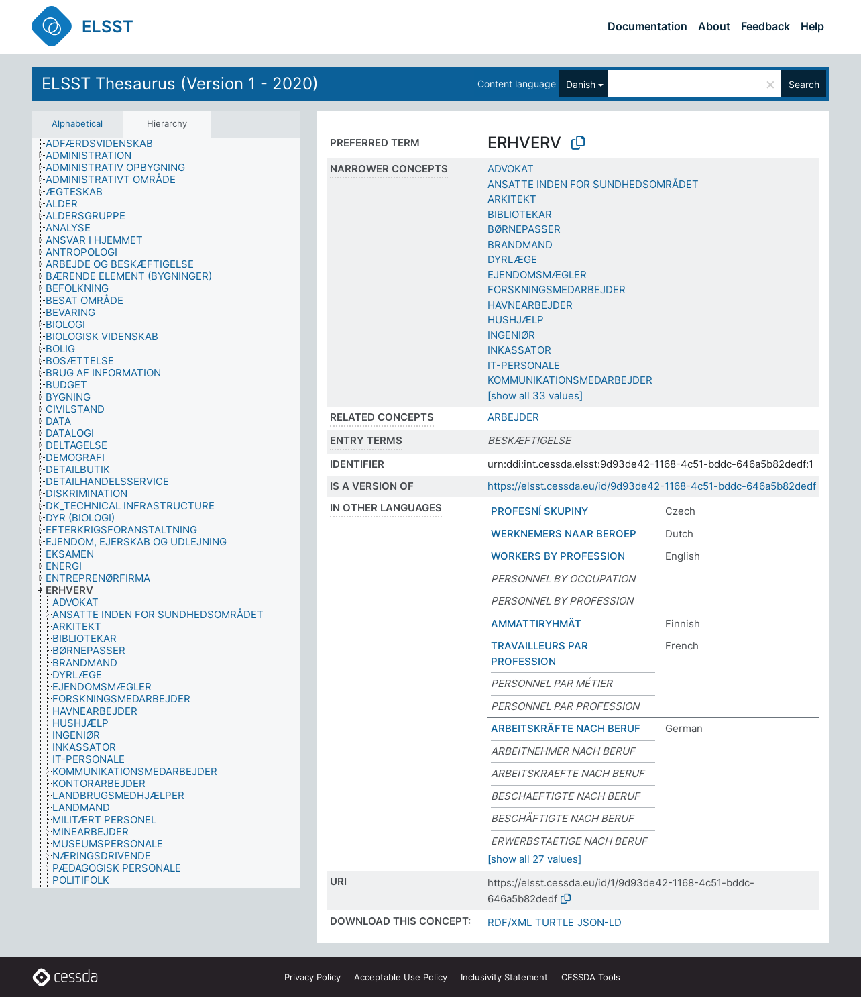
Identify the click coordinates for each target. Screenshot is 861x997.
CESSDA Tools (590, 977)
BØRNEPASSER (524, 229)
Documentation (647, 26)
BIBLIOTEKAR (519, 214)
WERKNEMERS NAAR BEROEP (563, 533)
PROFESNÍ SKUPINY (539, 511)
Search (804, 84)
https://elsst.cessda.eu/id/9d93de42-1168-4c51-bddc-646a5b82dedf (651, 486)
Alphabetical (77, 123)
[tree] (166, 513)
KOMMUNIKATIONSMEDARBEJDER (569, 380)
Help (812, 26)
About (714, 26)
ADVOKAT (510, 168)
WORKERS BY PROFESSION (558, 555)
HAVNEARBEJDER (530, 305)
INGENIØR (511, 335)
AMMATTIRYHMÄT (536, 623)
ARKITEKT (511, 199)
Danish (580, 84)
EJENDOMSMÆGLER (537, 274)
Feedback (765, 26)
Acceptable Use (400, 977)
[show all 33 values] (535, 395)
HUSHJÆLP (515, 319)
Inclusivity (504, 977)
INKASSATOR (519, 350)
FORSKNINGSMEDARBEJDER (556, 289)
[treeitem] (105, 144)
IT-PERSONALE (523, 365)
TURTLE (554, 922)
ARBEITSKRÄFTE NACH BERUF (565, 728)
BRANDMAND (520, 244)
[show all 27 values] (534, 859)
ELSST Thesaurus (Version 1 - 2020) (180, 83)
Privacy (312, 977)
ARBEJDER (513, 417)
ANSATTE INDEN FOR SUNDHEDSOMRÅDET (593, 184)
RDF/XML (509, 922)
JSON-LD (599, 922)
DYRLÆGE (512, 259)
